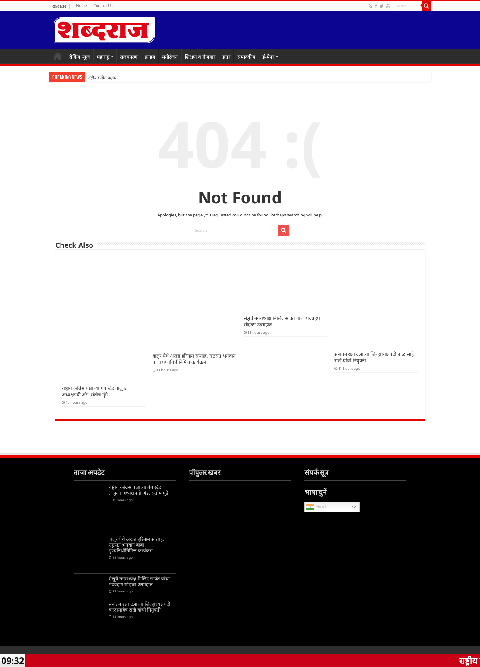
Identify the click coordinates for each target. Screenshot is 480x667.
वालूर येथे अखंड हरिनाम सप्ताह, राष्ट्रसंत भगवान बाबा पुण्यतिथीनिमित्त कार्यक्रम (194, 358)
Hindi (316, 507)
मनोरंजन (170, 56)
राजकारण (129, 56)
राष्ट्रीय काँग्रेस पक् (100, 77)
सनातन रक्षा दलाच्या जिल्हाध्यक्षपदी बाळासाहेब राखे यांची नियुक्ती (139, 607)
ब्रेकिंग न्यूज (79, 56)
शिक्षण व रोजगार (200, 56)
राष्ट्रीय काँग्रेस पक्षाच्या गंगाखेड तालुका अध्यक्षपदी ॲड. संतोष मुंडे (95, 391)
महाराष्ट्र (103, 56)
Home (81, 5)
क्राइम (150, 56)
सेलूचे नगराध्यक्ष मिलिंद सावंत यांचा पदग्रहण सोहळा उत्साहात (139, 581)
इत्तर (226, 56)
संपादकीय (246, 56)
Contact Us (103, 5)
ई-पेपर (268, 56)
